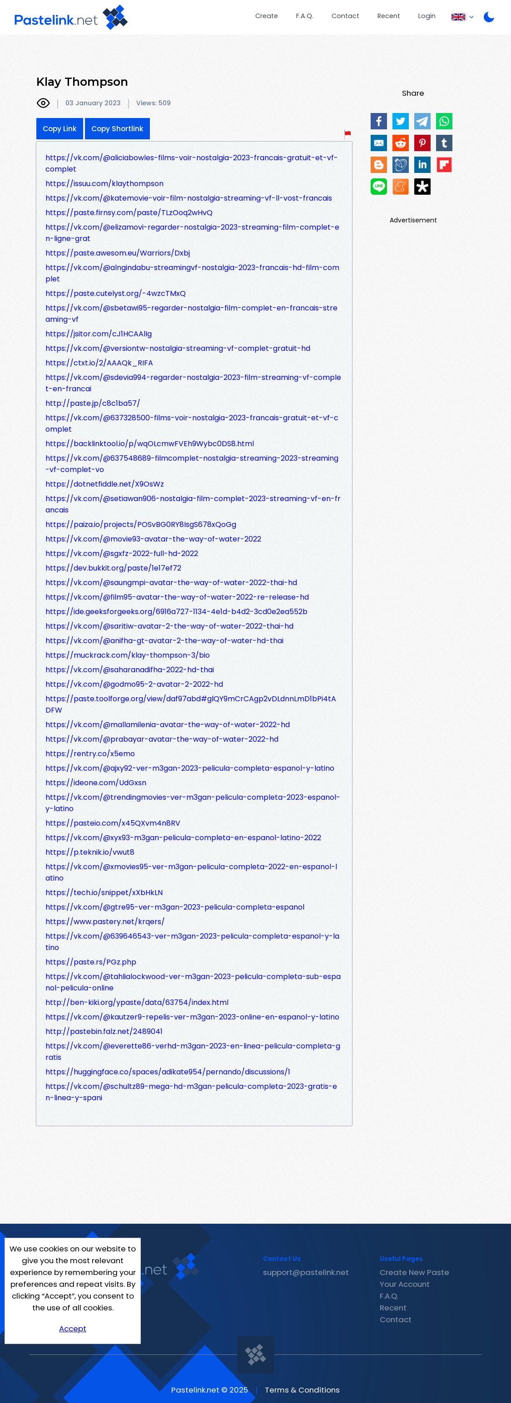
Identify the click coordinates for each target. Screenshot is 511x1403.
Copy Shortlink (117, 128)
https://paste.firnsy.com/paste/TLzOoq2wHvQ (129, 212)
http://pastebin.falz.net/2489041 (104, 1031)
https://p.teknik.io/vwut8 (89, 852)
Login (427, 15)
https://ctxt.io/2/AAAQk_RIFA (99, 363)
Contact (345, 15)
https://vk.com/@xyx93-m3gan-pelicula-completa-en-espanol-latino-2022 (183, 837)
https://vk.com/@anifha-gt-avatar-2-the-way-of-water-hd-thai (164, 640)
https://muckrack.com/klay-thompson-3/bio (127, 655)
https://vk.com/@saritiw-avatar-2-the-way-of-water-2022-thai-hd (169, 626)
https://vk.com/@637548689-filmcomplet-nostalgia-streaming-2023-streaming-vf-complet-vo (191, 464)
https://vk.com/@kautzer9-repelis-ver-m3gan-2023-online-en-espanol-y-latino (192, 1017)
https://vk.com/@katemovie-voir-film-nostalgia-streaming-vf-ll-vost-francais (188, 198)
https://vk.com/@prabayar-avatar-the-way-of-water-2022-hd (161, 739)
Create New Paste (414, 1272)
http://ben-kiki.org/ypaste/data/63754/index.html (136, 1002)
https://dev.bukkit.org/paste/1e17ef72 (113, 568)
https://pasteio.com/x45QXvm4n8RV (112, 823)
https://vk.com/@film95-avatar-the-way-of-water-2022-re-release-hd (177, 597)
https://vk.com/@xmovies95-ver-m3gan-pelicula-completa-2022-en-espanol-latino (191, 872)
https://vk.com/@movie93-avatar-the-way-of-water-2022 (153, 539)
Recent (388, 15)
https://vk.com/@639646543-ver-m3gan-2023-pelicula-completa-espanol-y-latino (192, 942)
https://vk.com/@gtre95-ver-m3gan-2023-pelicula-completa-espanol (174, 907)
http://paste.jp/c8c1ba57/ (92, 403)
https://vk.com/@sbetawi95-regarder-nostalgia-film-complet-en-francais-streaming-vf (191, 314)
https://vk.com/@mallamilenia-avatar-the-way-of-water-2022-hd (167, 724)
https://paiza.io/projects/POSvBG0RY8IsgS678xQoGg (140, 524)
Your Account (405, 1284)
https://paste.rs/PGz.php (90, 962)
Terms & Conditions (302, 1389)
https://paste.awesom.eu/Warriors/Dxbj (117, 253)
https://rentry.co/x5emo (90, 753)
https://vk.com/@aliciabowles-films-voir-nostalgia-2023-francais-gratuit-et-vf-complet (191, 163)
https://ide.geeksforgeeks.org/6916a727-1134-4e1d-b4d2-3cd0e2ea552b (176, 611)
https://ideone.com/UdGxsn (95, 783)
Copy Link (60, 128)
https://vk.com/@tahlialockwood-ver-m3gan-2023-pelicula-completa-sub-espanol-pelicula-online (193, 982)
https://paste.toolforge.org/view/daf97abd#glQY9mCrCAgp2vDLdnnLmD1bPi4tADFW (190, 704)
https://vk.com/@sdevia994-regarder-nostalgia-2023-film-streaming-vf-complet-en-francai (193, 383)
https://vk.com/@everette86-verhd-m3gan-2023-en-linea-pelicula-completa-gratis (192, 1052)
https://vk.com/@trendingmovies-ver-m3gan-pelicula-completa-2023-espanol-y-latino (192, 803)
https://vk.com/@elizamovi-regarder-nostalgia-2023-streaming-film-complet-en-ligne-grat (192, 233)
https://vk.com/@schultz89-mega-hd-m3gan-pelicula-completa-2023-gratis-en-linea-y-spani (191, 1092)
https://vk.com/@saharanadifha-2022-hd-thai (129, 670)
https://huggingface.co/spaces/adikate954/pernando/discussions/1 (167, 1072)
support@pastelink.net (306, 1272)
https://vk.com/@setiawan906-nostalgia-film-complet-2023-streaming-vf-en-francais (193, 504)
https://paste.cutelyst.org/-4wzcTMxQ (115, 293)
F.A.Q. (304, 15)
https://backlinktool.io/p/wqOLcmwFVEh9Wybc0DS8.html (149, 443)
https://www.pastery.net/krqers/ (105, 921)
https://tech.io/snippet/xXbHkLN (104, 892)
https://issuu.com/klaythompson (104, 183)
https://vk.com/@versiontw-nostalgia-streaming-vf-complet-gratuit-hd (177, 348)
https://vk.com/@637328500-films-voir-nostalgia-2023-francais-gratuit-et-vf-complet (191, 423)
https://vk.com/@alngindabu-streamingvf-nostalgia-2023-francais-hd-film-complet (192, 273)
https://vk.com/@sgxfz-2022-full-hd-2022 (121, 553)
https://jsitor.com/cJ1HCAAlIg (98, 334)
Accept (72, 1328)
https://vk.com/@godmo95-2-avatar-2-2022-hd (134, 684)
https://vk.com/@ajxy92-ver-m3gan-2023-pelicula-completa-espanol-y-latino (189, 768)
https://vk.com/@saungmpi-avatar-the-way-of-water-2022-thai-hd (171, 582)
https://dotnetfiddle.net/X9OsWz (104, 484)
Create (266, 15)
